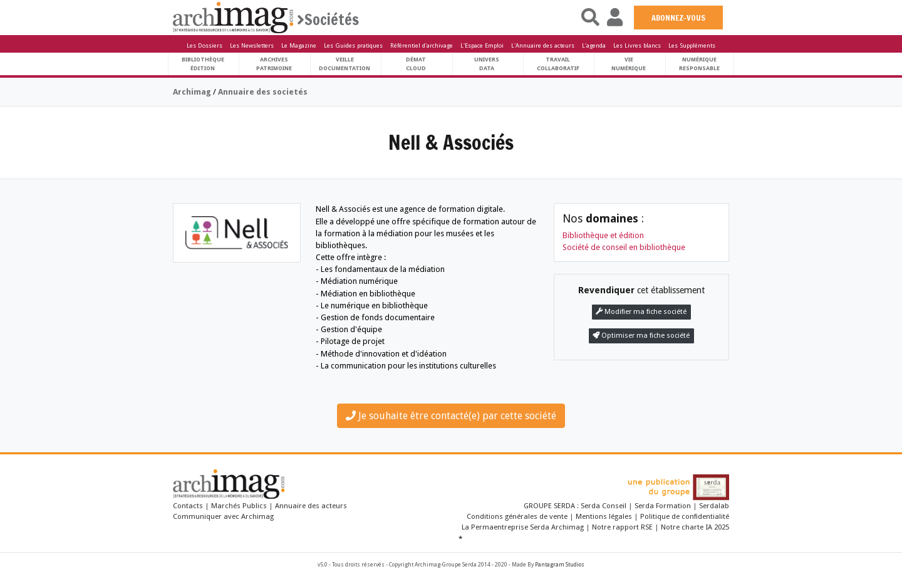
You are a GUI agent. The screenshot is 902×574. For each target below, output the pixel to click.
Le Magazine (298, 45)
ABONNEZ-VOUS (678, 17)
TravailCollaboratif (558, 63)
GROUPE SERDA (550, 505)
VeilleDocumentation (344, 63)
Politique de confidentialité (684, 516)
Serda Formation (664, 505)
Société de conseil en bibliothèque (623, 247)
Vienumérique (628, 63)
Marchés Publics (239, 505)
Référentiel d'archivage (421, 45)
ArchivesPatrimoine (274, 63)
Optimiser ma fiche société (641, 335)
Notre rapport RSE (622, 527)
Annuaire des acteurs (311, 505)
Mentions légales (604, 516)
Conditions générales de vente (517, 516)
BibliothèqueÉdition (203, 63)
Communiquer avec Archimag (223, 516)
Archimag (192, 92)
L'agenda (594, 45)
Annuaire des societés (263, 92)
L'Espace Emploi (482, 45)
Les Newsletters (252, 45)
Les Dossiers (204, 45)
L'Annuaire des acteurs (542, 45)
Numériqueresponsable (699, 63)
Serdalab (714, 505)
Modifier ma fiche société (641, 312)
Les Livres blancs (637, 45)
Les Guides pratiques (353, 45)
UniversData (486, 63)
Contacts (188, 505)
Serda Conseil (604, 505)
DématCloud (416, 63)
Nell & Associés (451, 142)
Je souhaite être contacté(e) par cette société (451, 416)
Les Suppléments (691, 45)
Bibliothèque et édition (603, 235)
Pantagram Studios (559, 564)
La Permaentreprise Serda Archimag (523, 527)
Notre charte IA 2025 (695, 527)
